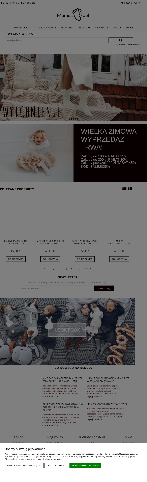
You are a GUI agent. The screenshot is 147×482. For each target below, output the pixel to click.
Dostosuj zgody (56, 465)
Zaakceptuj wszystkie (85, 465)
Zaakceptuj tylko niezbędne (24, 465)
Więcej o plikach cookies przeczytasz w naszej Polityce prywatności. (33, 459)
